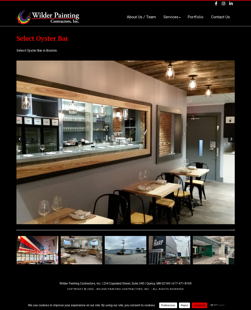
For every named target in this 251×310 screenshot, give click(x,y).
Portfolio (195, 17)
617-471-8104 (181, 283)
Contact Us (220, 17)
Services (172, 17)
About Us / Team (141, 17)
